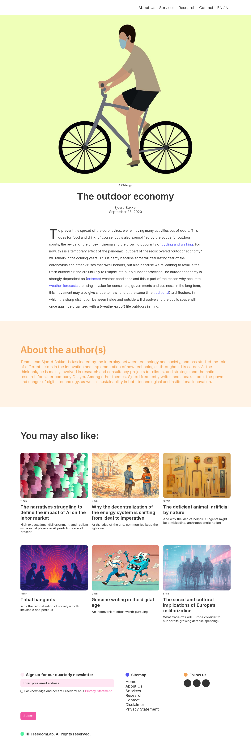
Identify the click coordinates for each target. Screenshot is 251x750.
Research (186, 7)
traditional (161, 293)
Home (131, 681)
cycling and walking (177, 244)
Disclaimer (135, 704)
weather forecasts (63, 286)
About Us (146, 7)
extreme (93, 279)
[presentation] (49, 702)
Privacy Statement (98, 691)
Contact (206, 7)
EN (220, 7)
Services (167, 7)
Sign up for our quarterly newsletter (59, 674)
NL (228, 7)
